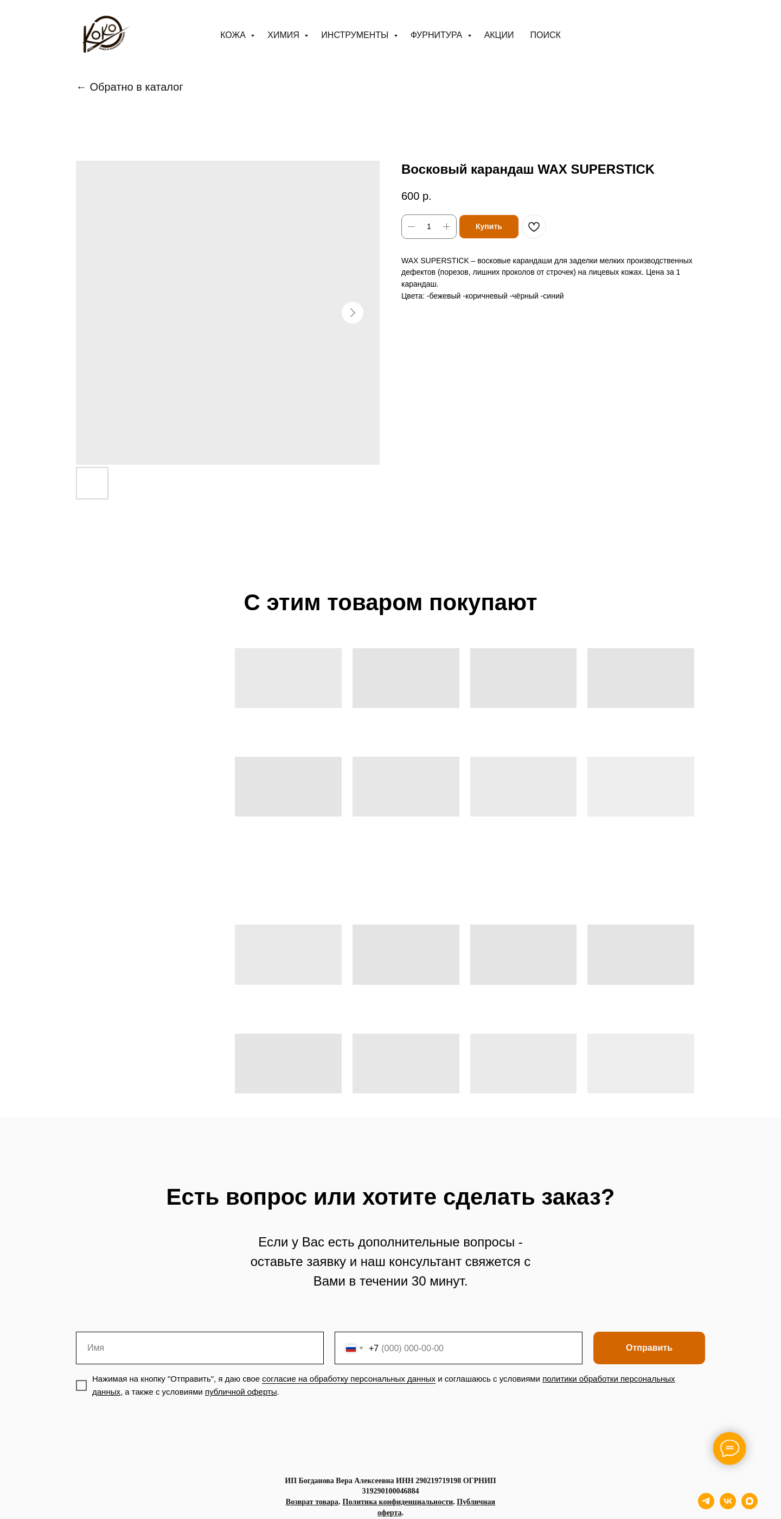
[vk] (728, 1506)
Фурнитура (438, 35)
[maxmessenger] (749, 1506)
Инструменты (355, 35)
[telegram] (706, 1506)
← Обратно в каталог (129, 87)
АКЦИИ (499, 35)
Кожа (234, 35)
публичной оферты (241, 1391)
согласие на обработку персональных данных (349, 1378)
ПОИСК (545, 35)
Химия (284, 35)
